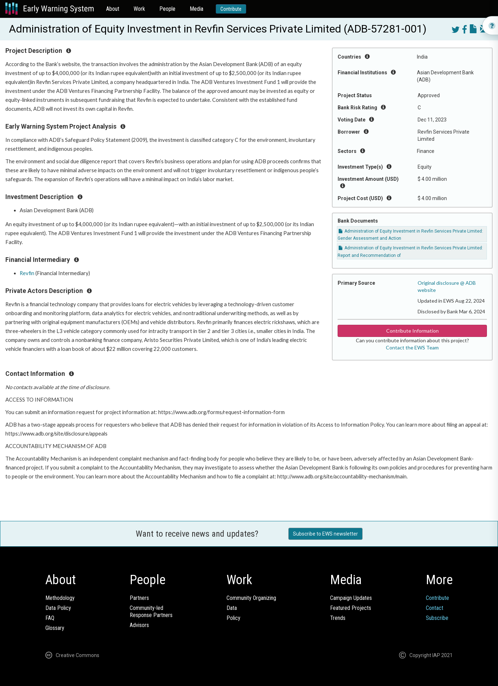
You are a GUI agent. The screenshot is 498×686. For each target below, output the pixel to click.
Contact (434, 608)
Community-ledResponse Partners (151, 611)
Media (196, 8)
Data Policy (58, 608)
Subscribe (437, 618)
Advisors (139, 625)
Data (231, 608)
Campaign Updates (351, 598)
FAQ (49, 618)
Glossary (54, 628)
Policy (233, 618)
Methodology (60, 598)
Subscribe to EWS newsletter (325, 534)
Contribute (230, 9)
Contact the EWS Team (412, 347)
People (167, 8)
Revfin (27, 273)
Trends (337, 618)
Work (139, 8)
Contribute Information (412, 331)
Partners (139, 598)
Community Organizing (251, 598)
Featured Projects (350, 608)
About (112, 8)
